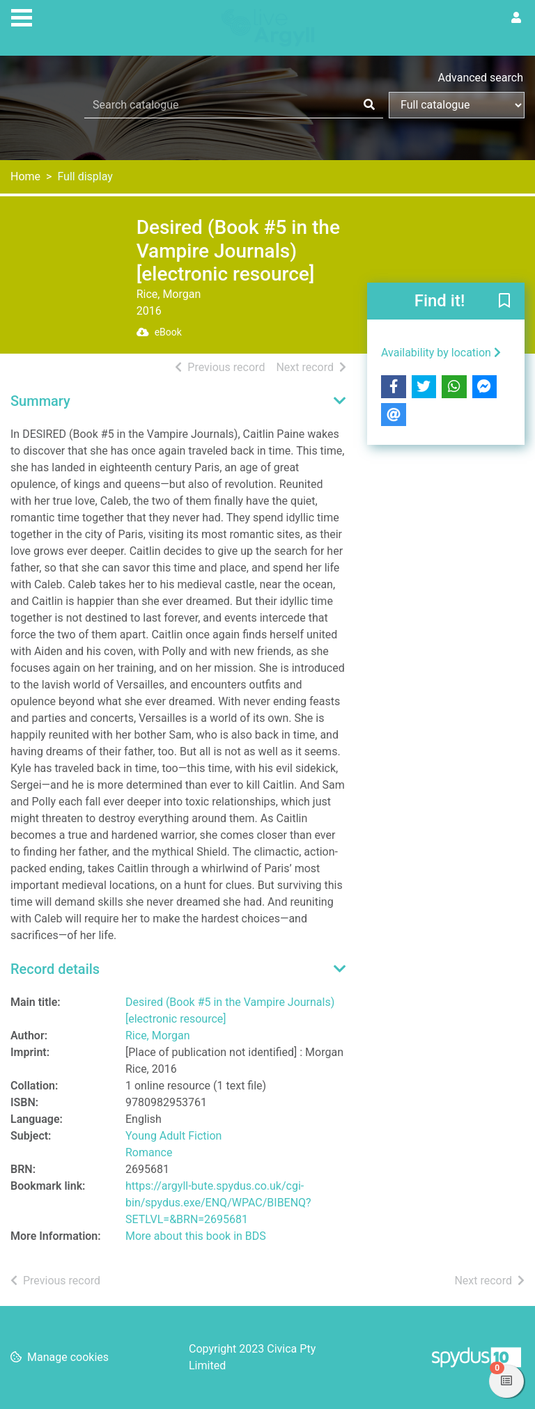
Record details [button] (55, 969)
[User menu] (516, 18)
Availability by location (441, 352)
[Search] (369, 105)
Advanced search (480, 77)
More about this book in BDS (195, 1236)
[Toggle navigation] (21, 16)
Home (25, 176)
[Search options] (457, 105)
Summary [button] (40, 401)
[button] (504, 301)
